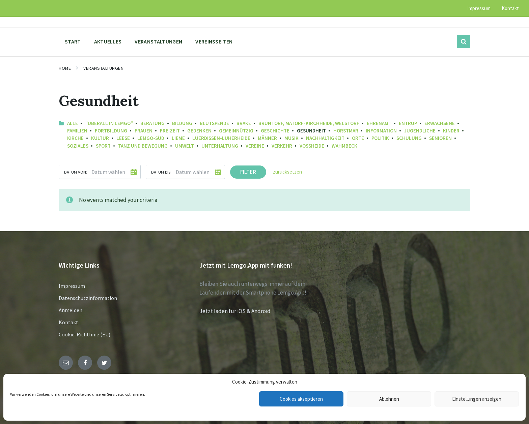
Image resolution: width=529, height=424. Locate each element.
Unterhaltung (219, 146)
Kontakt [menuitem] (510, 8)
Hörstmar (345, 130)
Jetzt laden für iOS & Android (235, 311)
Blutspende (214, 123)
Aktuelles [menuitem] (108, 41)
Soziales (77, 146)
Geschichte (275, 130)
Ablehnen (389, 399)
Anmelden (70, 310)
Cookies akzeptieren (301, 399)
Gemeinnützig (236, 130)
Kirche (75, 138)
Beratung (152, 123)
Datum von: (75, 172)
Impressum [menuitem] (479, 8)
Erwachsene (439, 123)
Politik (380, 138)
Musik (291, 138)
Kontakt (68, 322)
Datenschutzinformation (88, 298)
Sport (103, 146)
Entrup (408, 123)
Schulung (409, 138)
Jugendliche (420, 130)
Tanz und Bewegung (143, 146)
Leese (123, 138)
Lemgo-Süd (150, 138)
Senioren (440, 138)
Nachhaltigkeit (325, 138)
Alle (72, 123)
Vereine (255, 146)
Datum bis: (161, 172)
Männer (267, 138)
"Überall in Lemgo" (109, 123)
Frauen (143, 130)
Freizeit (170, 130)
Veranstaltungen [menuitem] (158, 41)
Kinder (451, 130)
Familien (77, 130)
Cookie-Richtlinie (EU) (84, 334)
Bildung (182, 123)
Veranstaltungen (103, 68)
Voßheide (312, 146)
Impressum (72, 285)
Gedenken (199, 130)
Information (381, 130)
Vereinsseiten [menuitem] (213, 41)
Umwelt (184, 146)
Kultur (100, 138)
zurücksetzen (287, 172)
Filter (248, 172)
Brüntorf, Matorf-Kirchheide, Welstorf (308, 123)
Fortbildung (111, 130)
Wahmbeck (344, 146)
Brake (243, 123)
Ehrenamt (379, 123)
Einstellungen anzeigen (476, 399)
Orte (358, 138)
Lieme (178, 138)
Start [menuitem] (73, 41)
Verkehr (282, 146)
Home (65, 68)
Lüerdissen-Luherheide (221, 138)
